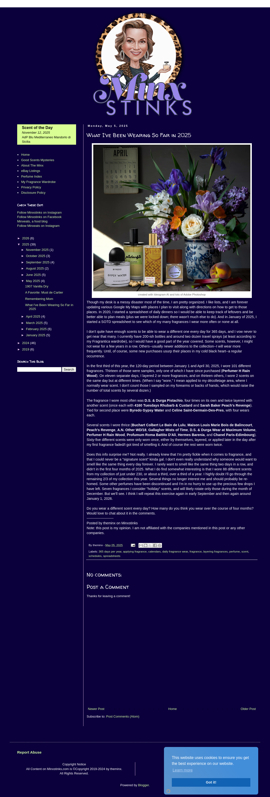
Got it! (211, 782)
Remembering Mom (39, 299)
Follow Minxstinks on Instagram (39, 212)
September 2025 (38, 262)
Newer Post (96, 709)
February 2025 (37, 329)
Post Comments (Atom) (122, 716)
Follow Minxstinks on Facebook (39, 217)
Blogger (143, 785)
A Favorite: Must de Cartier (44, 292)
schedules (95, 555)
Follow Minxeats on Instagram (38, 226)
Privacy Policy (31, 187)
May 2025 (33, 281)
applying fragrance (135, 551)
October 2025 (36, 256)
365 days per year (110, 551)
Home (172, 709)
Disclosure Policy (33, 192)
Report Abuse (29, 752)
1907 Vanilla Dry (36, 286)
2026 (26, 238)
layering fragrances (215, 551)
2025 (26, 244)
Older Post (248, 709)
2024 (26, 343)
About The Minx (32, 165)
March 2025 (35, 323)
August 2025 (35, 268)
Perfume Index (31, 176)
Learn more (183, 770)
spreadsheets (111, 555)
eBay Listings (30, 171)
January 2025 (36, 335)
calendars (154, 551)
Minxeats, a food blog (32, 221)
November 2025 (38, 250)
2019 (26, 349)
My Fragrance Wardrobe (38, 182)
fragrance (195, 551)
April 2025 (33, 316)
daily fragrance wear (175, 551)
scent (245, 551)
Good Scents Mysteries (37, 160)
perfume (234, 551)
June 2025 (34, 275)
